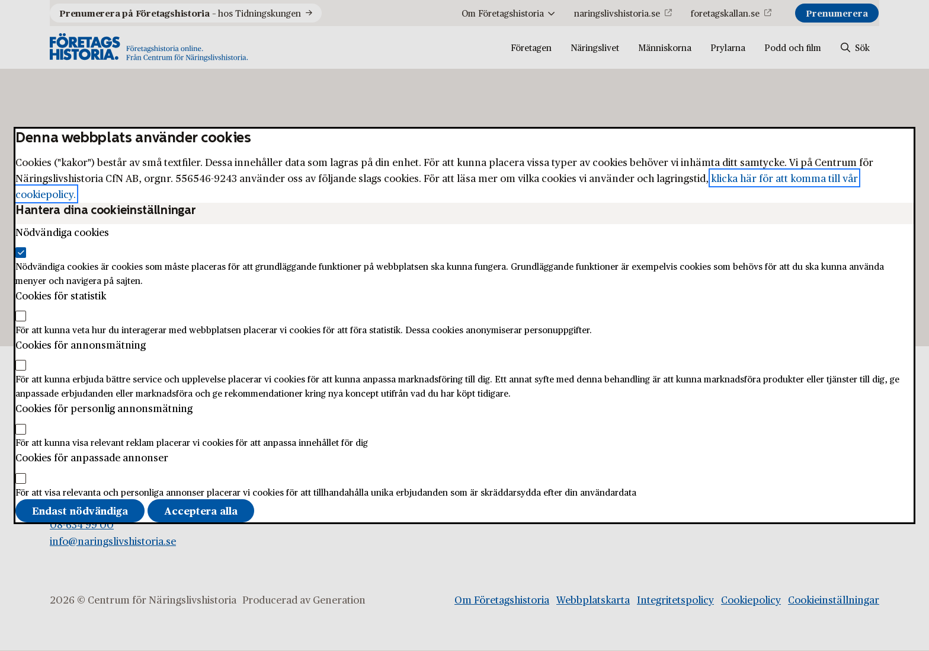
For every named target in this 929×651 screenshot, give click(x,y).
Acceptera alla (201, 510)
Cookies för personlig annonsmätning (104, 408)
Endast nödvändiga (80, 510)
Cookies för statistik (60, 295)
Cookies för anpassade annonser (91, 457)
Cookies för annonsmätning (80, 344)
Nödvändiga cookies (62, 232)
